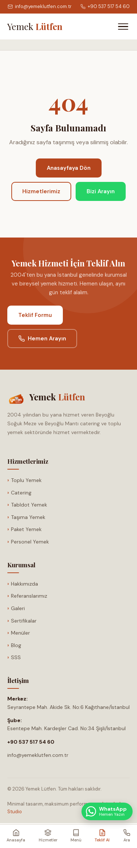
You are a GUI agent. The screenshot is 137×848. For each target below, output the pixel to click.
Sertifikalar (24, 620)
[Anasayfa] (34, 26)
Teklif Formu (35, 315)
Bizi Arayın (101, 191)
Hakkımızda (24, 583)
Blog (16, 645)
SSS (16, 657)
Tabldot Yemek (29, 504)
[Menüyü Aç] (123, 26)
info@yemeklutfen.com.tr (40, 6)
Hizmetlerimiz (41, 191)
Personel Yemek (30, 541)
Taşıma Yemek (28, 517)
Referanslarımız (29, 596)
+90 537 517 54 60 (105, 6)
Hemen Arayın (42, 338)
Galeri (18, 608)
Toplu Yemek (26, 480)
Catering (21, 492)
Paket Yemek (26, 529)
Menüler (20, 633)
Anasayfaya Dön (69, 168)
